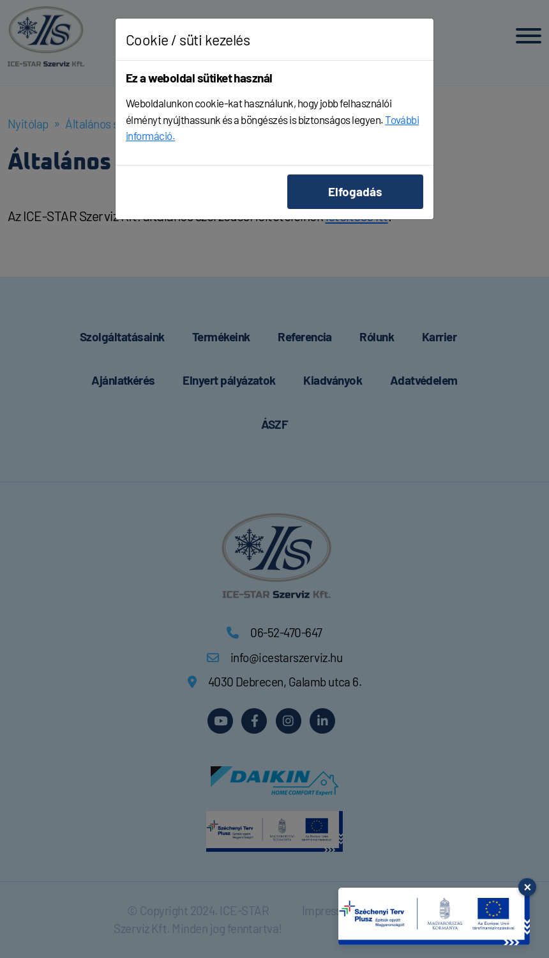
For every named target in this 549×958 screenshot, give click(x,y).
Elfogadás (355, 191)
